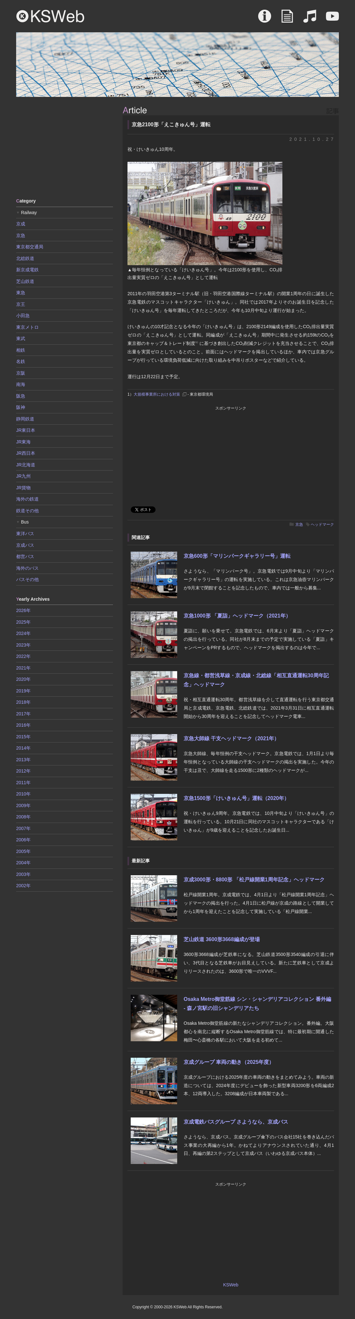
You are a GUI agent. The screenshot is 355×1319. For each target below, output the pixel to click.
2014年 (23, 748)
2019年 (23, 690)
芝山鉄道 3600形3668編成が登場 (222, 939)
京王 (20, 304)
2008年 (23, 816)
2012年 (23, 771)
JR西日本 (25, 453)
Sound (309, 19)
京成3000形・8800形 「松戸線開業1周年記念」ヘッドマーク (254, 879)
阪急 (20, 396)
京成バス (25, 545)
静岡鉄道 (25, 418)
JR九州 (23, 476)
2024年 (23, 633)
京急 (299, 524)
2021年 (23, 667)
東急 (20, 292)
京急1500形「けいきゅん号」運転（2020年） (236, 798)
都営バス (25, 556)
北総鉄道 (25, 258)
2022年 (23, 656)
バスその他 (27, 579)
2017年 (23, 713)
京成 (20, 223)
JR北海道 (25, 464)
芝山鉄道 (25, 281)
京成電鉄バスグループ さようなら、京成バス (236, 1122)
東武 (20, 338)
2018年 (23, 702)
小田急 (23, 315)
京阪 (20, 373)
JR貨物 (23, 487)
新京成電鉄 (27, 269)
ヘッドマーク (322, 524)
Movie (332, 19)
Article (287, 19)
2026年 (23, 610)
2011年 (23, 782)
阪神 (20, 407)
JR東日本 (25, 430)
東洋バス (25, 533)
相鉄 (20, 350)
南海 (20, 384)
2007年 (23, 828)
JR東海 (23, 441)
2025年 (23, 622)
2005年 (23, 851)
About (264, 19)
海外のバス (27, 568)
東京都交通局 (29, 246)
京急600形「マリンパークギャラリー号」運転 (237, 556)
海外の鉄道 (27, 499)
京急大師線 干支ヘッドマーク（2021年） (231, 738)
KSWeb (50, 16)
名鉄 (20, 361)
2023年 (23, 645)
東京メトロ (27, 327)
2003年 (23, 874)
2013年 (23, 759)
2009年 (23, 805)
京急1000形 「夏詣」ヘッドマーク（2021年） (237, 615)
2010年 (23, 793)
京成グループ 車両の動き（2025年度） (229, 1062)
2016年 (23, 725)
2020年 (23, 679)
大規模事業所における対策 (157, 394)
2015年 (23, 736)
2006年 (23, 839)
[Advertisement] (64, 147)
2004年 (23, 862)
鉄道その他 (27, 510)
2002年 (23, 885)
